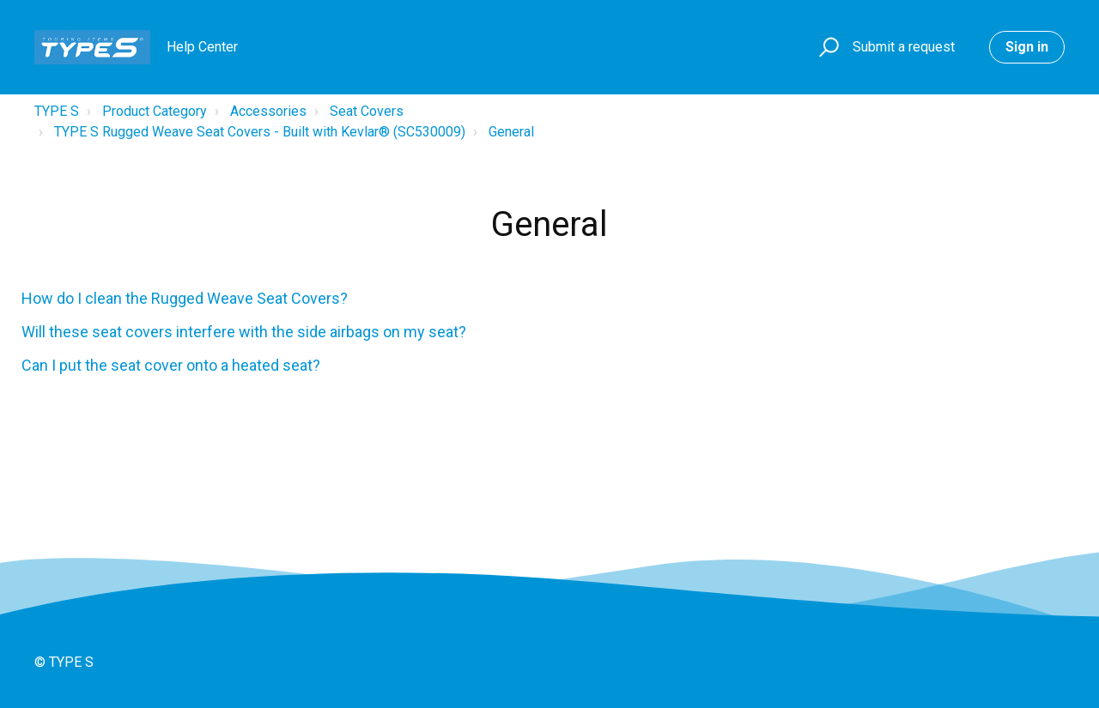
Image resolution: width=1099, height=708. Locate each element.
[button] (826, 47)
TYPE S (56, 111)
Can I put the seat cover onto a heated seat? (170, 365)
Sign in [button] (1026, 47)
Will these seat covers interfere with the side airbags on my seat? (243, 332)
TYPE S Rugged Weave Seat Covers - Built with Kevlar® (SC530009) (259, 132)
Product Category (154, 111)
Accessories (268, 111)
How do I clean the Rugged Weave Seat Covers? (184, 298)
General (511, 132)
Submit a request (904, 47)
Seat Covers (367, 111)
